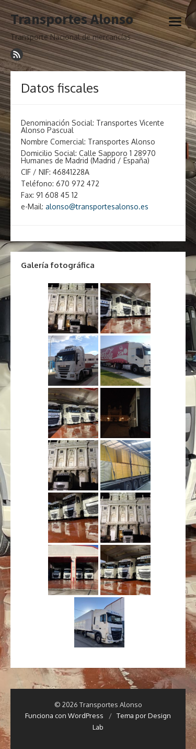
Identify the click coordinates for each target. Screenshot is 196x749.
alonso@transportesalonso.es (96, 206)
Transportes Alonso (71, 19)
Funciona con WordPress (64, 715)
